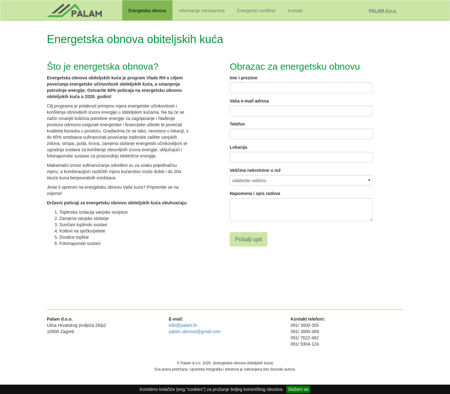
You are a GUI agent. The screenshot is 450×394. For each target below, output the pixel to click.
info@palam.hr (183, 325)
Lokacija (238, 147)
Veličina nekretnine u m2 (255, 170)
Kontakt (295, 10)
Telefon (237, 124)
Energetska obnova (147, 10)
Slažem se (298, 389)
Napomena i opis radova (255, 193)
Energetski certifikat (256, 10)
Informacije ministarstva (202, 10)
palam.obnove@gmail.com (195, 331)
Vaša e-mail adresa (249, 100)
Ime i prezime (244, 77)
